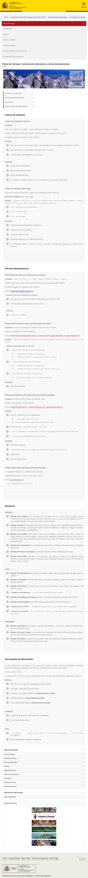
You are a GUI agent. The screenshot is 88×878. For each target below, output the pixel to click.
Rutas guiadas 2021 (10, 762)
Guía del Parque (9, 754)
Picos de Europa (8, 23)
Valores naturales (9, 40)
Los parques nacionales (77, 17)
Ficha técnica (7, 29)
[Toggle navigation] (83, 5)
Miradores (9, 102)
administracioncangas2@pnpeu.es (52, 335)
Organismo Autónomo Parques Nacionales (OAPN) (28, 17)
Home (6, 17)
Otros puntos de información (16, 106)
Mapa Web (25, 858)
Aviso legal (54, 858)
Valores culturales (9, 45)
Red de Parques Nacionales (57, 17)
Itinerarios (7, 778)
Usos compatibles (10, 797)
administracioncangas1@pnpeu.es (24, 335)
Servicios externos (10, 786)
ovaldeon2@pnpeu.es (37, 407)
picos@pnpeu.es (17, 480)
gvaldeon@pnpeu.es (55, 407)
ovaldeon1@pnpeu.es (19, 407)
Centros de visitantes (13, 93)
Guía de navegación (39, 858)
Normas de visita (10, 782)
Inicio (5, 858)
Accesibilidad (14, 858)
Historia (6, 34)
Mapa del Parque (10, 770)
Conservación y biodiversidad (13, 56)
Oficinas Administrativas (14, 98)
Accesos (6, 766)
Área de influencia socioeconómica (15, 51)
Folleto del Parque (10, 758)
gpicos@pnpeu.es (73, 335)
